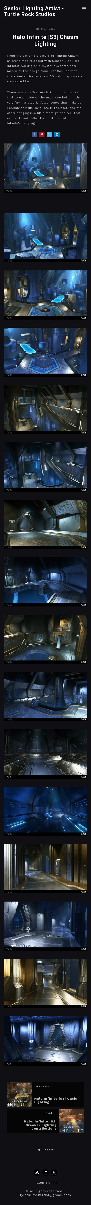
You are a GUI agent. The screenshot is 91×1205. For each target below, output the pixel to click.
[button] (45, 1150)
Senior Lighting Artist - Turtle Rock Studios (34, 11)
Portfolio (45, 29)
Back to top (47, 1183)
